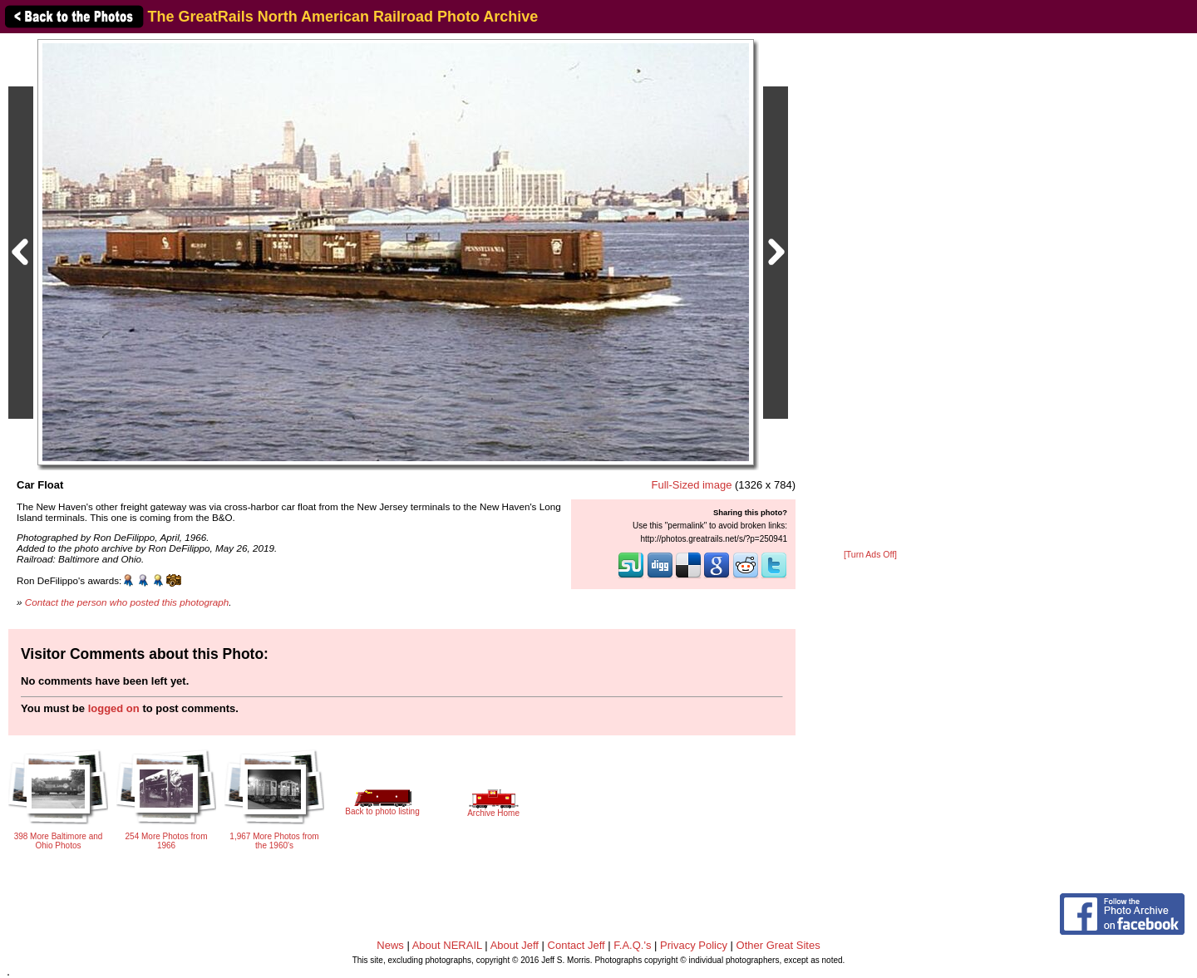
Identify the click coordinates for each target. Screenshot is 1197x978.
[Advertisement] (870, 292)
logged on (114, 708)
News (390, 945)
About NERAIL (447, 945)
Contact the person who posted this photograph (127, 602)
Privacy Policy (693, 945)
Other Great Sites (778, 945)
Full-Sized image (692, 485)
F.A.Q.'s (632, 945)
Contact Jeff (576, 945)
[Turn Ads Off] (870, 554)
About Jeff (514, 945)
